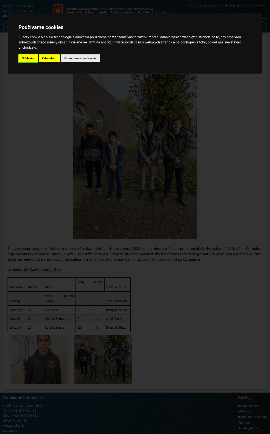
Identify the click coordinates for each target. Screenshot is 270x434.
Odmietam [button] (49, 58)
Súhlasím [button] (28, 58)
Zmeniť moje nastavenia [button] (80, 58)
